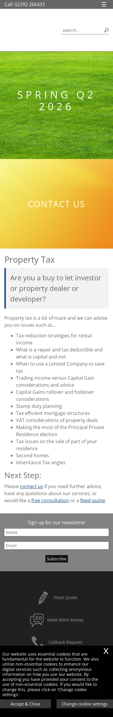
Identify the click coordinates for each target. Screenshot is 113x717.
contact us (31, 486)
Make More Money (56, 620)
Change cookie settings (85, 704)
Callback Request (56, 642)
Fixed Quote (56, 597)
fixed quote (92, 500)
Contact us (56, 204)
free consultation (50, 500)
